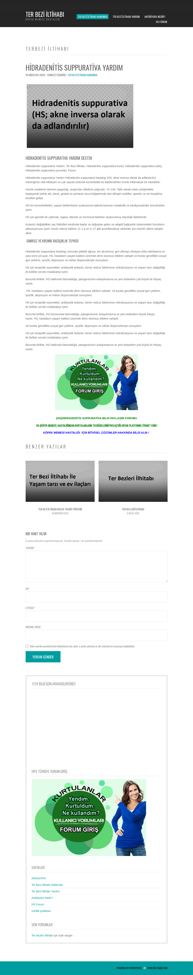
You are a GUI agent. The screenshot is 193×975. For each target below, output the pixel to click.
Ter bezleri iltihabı (42, 935)
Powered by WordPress (129, 968)
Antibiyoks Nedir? (155, 16)
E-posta (30, 608)
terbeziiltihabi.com (157, 968)
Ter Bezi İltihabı (45, 14)
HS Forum (161, 22)
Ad (28, 588)
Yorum (30, 548)
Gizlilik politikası (41, 911)
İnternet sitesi (33, 627)
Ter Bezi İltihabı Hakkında (92, 16)
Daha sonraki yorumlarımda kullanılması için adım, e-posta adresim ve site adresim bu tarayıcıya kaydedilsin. (82, 646)
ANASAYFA (39, 878)
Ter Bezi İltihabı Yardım (126, 16)
